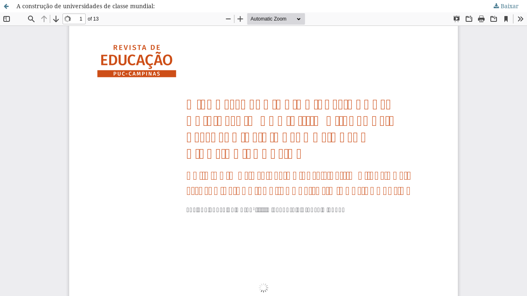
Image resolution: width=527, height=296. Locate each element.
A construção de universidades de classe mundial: (85, 6)
